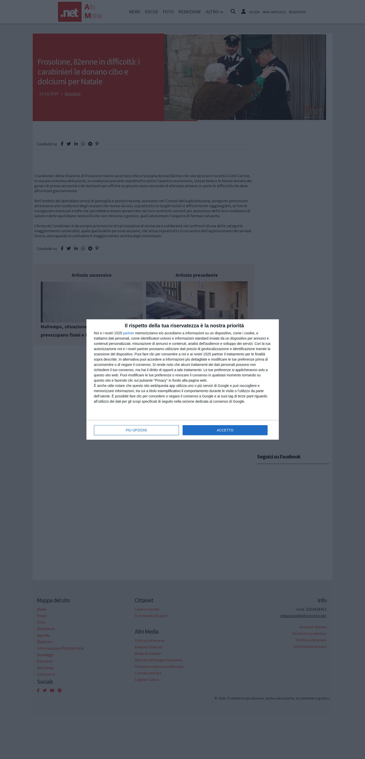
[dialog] (182, 379)
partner (128, 333)
